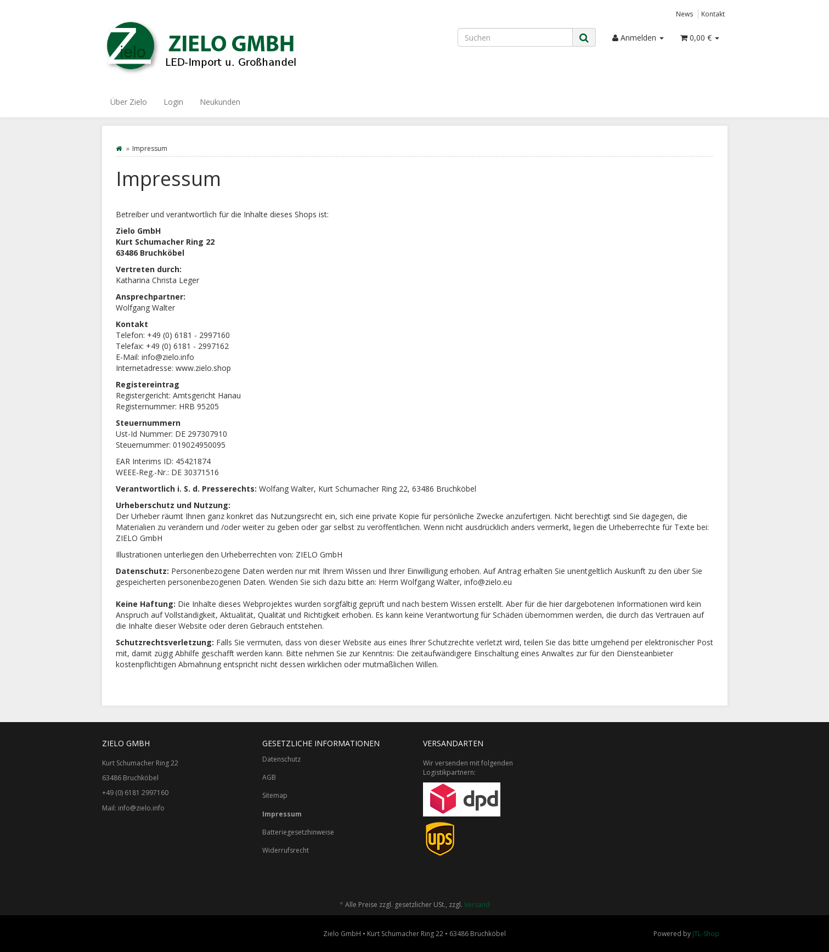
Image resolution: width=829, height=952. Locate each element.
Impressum (282, 814)
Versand (477, 904)
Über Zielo (128, 102)
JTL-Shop (705, 933)
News (684, 13)
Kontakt (713, 13)
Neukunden (220, 102)
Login (173, 102)
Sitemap (274, 795)
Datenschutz (281, 759)
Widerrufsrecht (285, 850)
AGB (269, 777)
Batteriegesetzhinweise (298, 832)
